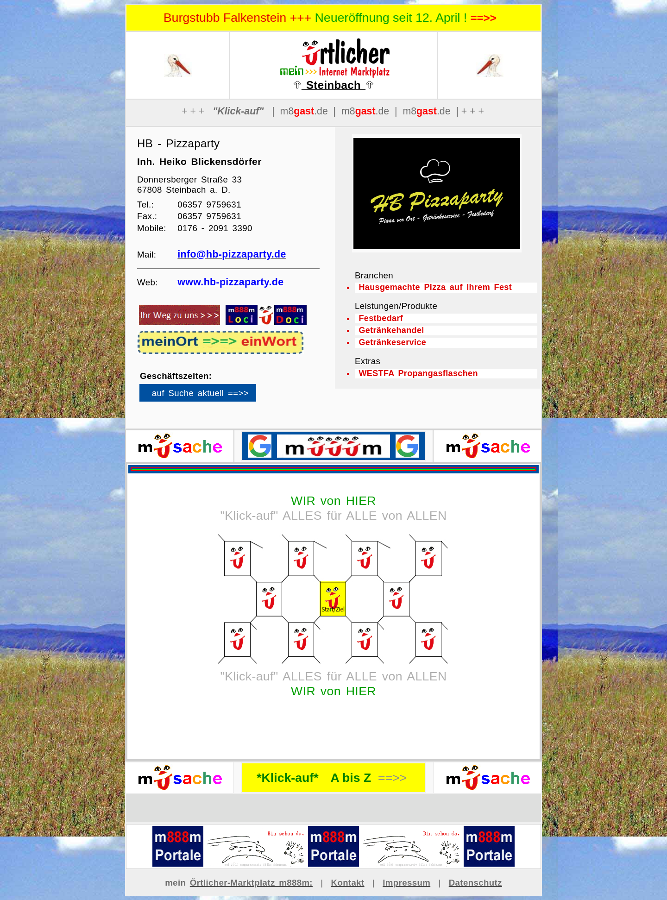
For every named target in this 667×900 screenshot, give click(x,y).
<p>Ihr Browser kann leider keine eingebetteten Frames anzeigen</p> (213, 396)
